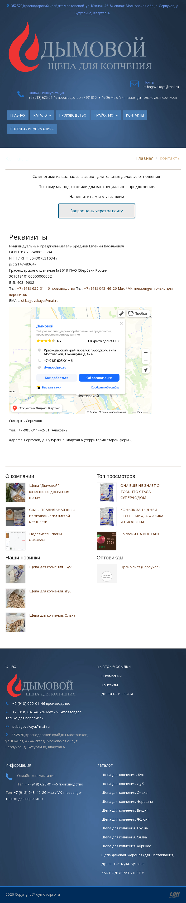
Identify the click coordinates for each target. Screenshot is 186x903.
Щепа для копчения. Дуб (50, 591)
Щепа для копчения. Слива (124, 837)
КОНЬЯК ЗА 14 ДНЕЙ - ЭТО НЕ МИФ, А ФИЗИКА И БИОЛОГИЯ (141, 515)
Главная (17, 115)
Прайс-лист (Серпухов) (140, 566)
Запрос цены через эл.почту (97, 210)
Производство (72, 115)
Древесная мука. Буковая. (123, 863)
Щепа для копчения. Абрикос (126, 845)
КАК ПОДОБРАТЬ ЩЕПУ (122, 872)
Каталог (40, 115)
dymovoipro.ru (48, 894)
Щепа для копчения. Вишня (124, 810)
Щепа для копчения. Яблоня (125, 819)
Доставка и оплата (117, 693)
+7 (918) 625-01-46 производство (55, 97)
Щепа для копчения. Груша (124, 828)
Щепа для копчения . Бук (50, 566)
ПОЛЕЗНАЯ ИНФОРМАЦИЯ (30, 129)
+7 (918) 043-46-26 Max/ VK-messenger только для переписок (129, 97)
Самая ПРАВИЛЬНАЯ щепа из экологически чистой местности (52, 515)
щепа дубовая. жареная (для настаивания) (137, 854)
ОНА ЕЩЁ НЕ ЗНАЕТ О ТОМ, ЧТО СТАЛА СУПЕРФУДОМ (140, 491)
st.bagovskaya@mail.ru (161, 87)
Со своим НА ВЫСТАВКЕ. (141, 533)
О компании (111, 675)
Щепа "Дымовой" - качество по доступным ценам (49, 491)
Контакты (135, 115)
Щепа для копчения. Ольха (52, 615)
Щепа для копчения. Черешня (127, 801)
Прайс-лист (105, 115)
